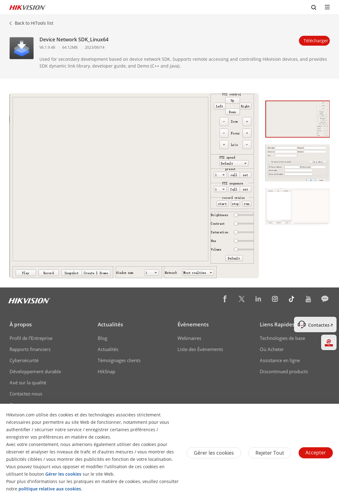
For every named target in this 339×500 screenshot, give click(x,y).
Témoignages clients (119, 360)
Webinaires (189, 338)
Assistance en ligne (280, 360)
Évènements (193, 324)
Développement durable (35, 371)
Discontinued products (284, 371)
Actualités (110, 324)
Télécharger (316, 40)
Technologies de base (282, 338)
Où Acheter (272, 349)
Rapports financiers (30, 349)
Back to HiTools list (34, 23)
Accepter (315, 452)
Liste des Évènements (200, 349)
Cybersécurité (24, 360)
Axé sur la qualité (28, 382)
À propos (21, 324)
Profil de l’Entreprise (31, 338)
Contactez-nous (26, 393)
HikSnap (106, 371)
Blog (102, 338)
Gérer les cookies (214, 452)
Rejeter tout (269, 452)
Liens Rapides (277, 324)
